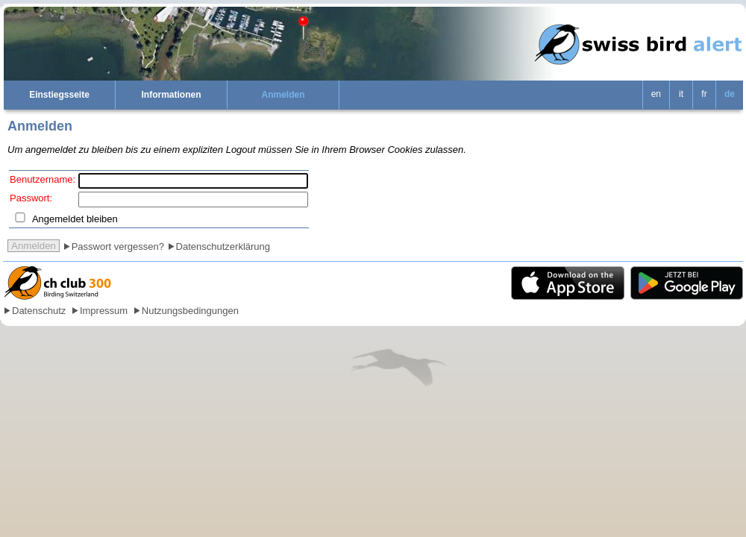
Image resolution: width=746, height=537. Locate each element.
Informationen (171, 95)
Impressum (104, 310)
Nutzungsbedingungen (190, 310)
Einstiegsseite (59, 95)
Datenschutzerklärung (223, 246)
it (681, 94)
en (656, 94)
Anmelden (282, 95)
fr (703, 94)
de (729, 94)
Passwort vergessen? (118, 246)
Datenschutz (39, 310)
